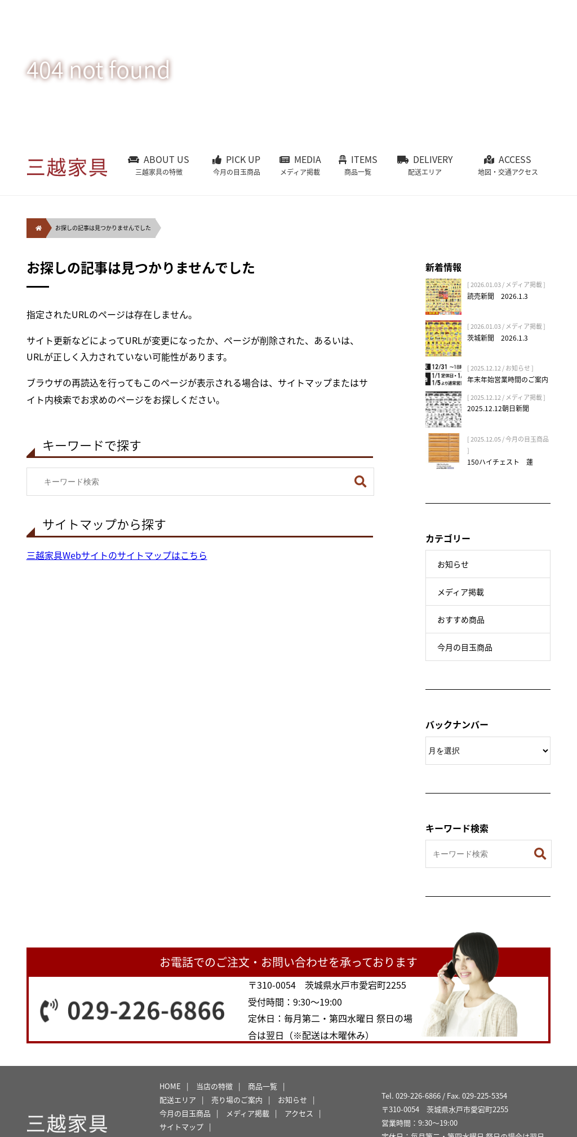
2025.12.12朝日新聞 (498, 408)
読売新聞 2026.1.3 (497, 296)
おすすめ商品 (461, 619)
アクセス (299, 1113)
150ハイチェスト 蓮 (500, 462)
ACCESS (508, 165)
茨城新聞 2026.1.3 (497, 338)
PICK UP (236, 165)
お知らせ (453, 564)
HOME (170, 1086)
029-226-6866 (147, 1009)
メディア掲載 (460, 591)
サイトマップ (181, 1126)
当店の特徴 (214, 1086)
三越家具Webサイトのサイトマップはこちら (116, 555)
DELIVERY (425, 165)
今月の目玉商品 (464, 647)
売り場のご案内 (237, 1099)
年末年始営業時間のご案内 (507, 379)
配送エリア (177, 1099)
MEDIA (300, 165)
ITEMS (357, 165)
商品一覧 (262, 1086)
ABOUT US (158, 165)
